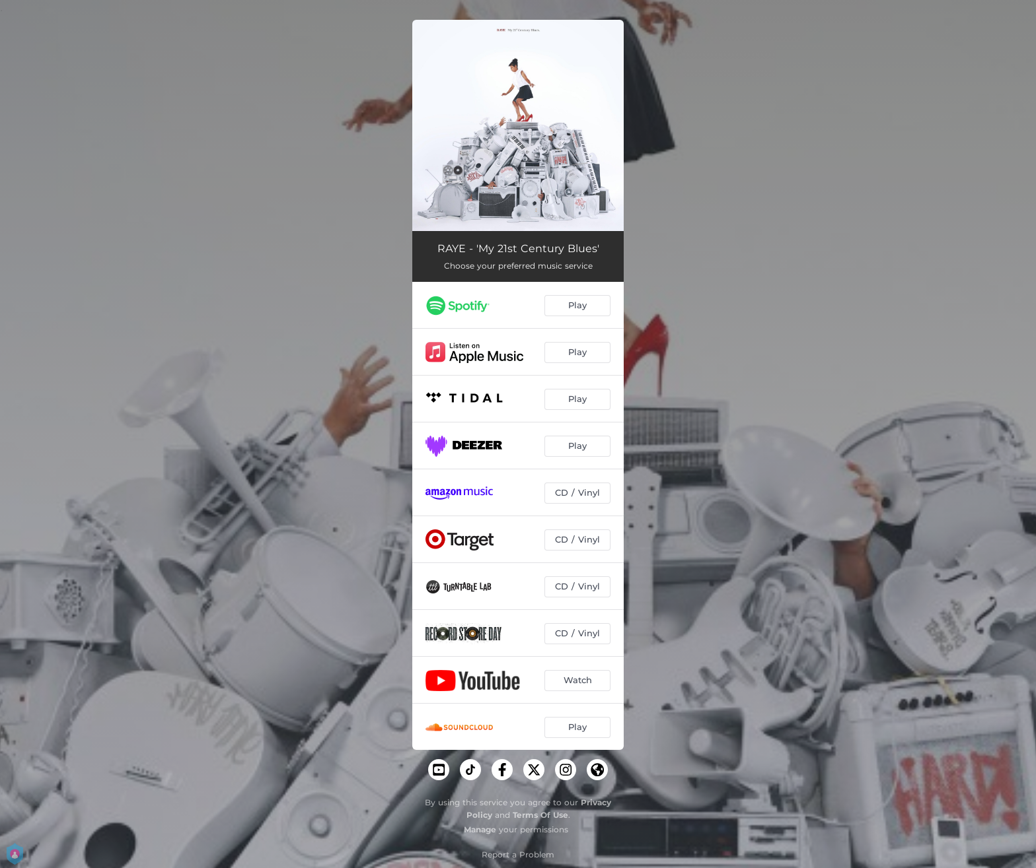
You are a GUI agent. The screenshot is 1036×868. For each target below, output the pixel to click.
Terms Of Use (540, 815)
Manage (480, 829)
